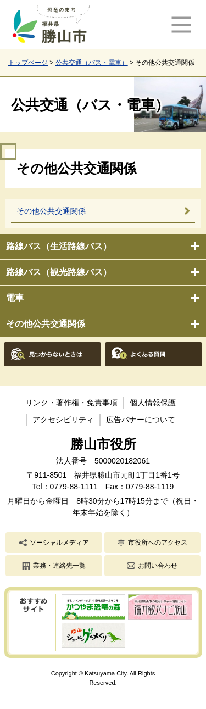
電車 (15, 298)
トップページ (28, 62)
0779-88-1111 (74, 486)
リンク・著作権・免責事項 (71, 402)
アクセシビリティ (63, 419)
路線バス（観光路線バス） (59, 272)
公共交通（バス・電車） (91, 62)
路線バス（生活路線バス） (59, 246)
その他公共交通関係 (45, 323)
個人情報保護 (153, 402)
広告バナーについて (140, 419)
